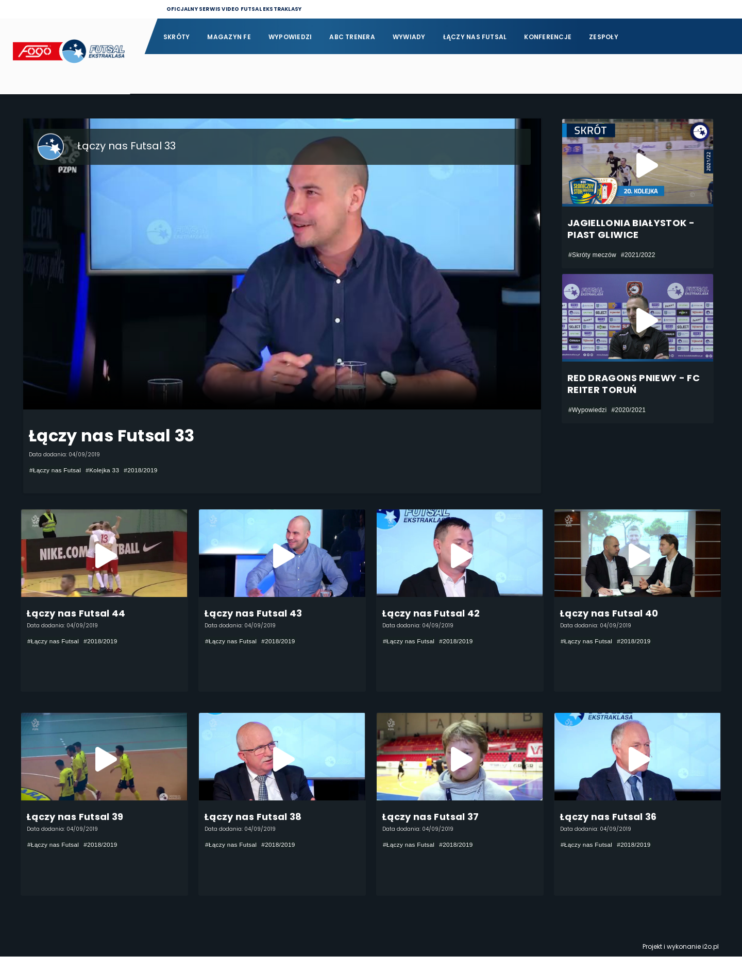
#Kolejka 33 (104, 470)
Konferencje (547, 36)
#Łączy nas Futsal (55, 470)
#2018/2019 (143, 470)
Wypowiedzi (290, 36)
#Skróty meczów (592, 255)
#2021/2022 (638, 255)
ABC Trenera (352, 36)
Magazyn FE (228, 36)
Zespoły (603, 36)
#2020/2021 (628, 410)
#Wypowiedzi (587, 410)
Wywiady (409, 36)
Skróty (176, 36)
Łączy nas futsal (475, 36)
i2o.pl (710, 947)
